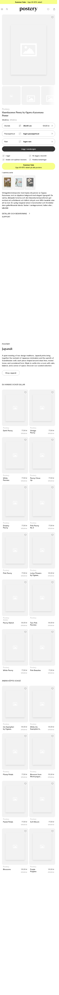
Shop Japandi (10, 373)
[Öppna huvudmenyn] (2, 9)
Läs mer (5, 208)
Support (6, 217)
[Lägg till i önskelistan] (52, 17)
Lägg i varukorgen (28, 149)
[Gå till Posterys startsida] (28, 9)
